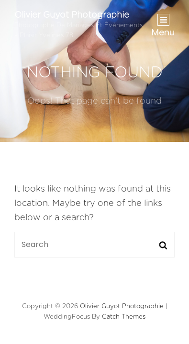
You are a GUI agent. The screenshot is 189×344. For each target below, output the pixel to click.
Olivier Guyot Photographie (71, 15)
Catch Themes (123, 317)
